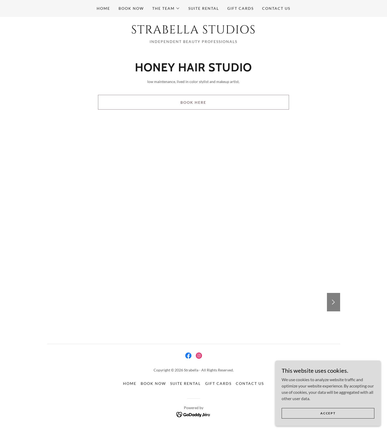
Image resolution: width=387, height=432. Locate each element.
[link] (193, 31)
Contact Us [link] (276, 8)
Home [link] (103, 8)
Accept (327, 413)
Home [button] (129, 383)
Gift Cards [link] (240, 8)
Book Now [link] (131, 8)
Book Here (193, 102)
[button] (166, 8)
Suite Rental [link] (203, 8)
